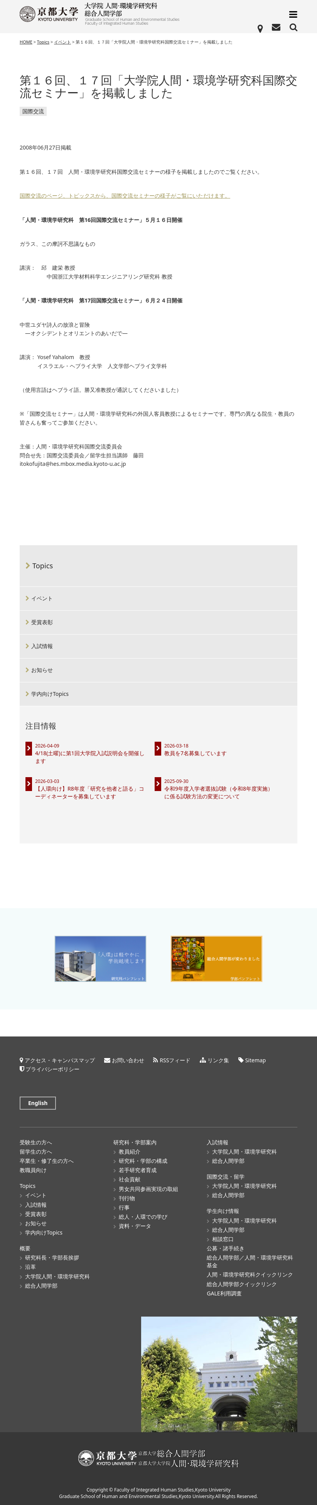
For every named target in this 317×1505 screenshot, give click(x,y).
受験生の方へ (36, 1142)
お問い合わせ (128, 1059)
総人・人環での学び (143, 1216)
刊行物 (127, 1197)
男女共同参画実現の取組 (148, 1188)
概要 (25, 1247)
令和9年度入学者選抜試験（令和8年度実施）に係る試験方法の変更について (218, 792)
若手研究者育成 (138, 1170)
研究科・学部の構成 (143, 1160)
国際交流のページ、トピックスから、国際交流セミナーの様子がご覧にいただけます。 (125, 196)
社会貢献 (129, 1179)
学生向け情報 (223, 1210)
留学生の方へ (36, 1151)
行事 (124, 1207)
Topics (42, 565)
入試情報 (42, 646)
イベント (42, 598)
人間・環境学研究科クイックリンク (250, 1274)
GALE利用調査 (224, 1293)
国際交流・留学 (225, 1176)
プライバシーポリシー (52, 1068)
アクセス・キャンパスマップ (60, 1059)
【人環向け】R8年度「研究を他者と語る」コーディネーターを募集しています (89, 792)
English (37, 1102)
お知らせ (42, 670)
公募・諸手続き (225, 1247)
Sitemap (255, 1059)
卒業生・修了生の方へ (47, 1160)
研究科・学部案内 (135, 1142)
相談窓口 (223, 1238)
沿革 (30, 1266)
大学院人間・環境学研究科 (57, 1276)
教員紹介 (129, 1151)
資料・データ (135, 1226)
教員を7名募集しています (195, 753)
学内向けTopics (50, 693)
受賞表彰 (42, 622)
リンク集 (218, 1059)
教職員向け (33, 1170)
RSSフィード (175, 1059)
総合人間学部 (41, 1285)
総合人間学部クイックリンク (242, 1283)
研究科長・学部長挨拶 (52, 1257)
